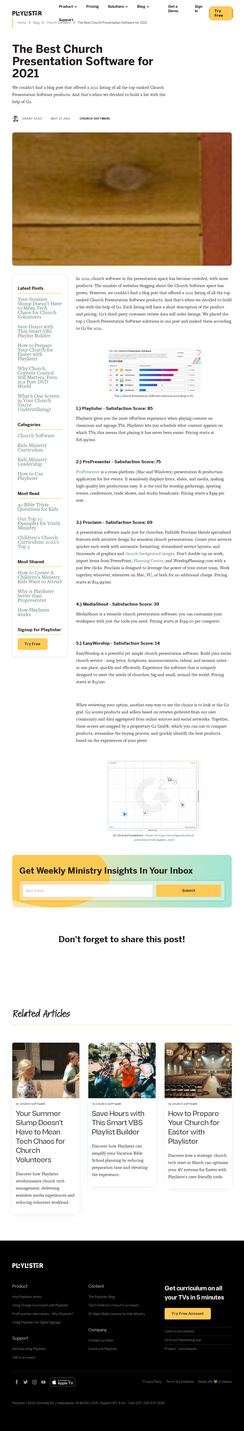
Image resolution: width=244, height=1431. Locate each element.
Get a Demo (173, 9)
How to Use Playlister (30, 476)
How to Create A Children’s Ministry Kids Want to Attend (40, 577)
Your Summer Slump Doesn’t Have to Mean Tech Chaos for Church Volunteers (40, 307)
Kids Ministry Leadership (32, 461)
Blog (141, 6)
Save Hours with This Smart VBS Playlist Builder (35, 331)
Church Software (36, 435)
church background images (149, 554)
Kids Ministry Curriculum (32, 447)
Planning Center (148, 561)
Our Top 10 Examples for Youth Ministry (39, 523)
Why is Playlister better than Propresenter (36, 595)
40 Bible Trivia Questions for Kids (38, 506)
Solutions (116, 6)
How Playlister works (33, 612)
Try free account (188, 1313)
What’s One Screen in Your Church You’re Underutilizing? (38, 402)
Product (66, 6)
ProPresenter (88, 472)
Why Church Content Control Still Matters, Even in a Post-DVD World (37, 377)
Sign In (199, 9)
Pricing (92, 6)
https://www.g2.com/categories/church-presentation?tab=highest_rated (164, 837)
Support (66, 20)
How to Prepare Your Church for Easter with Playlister (35, 352)
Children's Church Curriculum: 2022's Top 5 (38, 542)
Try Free (32, 644)
